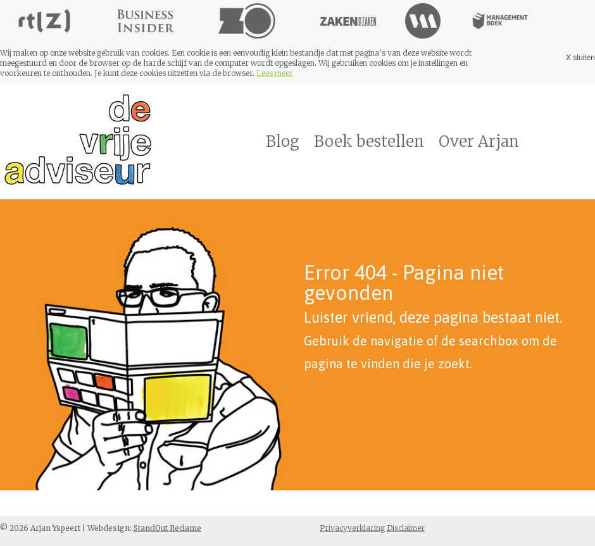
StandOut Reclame (167, 528)
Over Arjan (479, 141)
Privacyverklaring (352, 528)
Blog (282, 141)
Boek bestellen (369, 141)
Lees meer (274, 73)
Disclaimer (406, 528)
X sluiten (580, 57)
